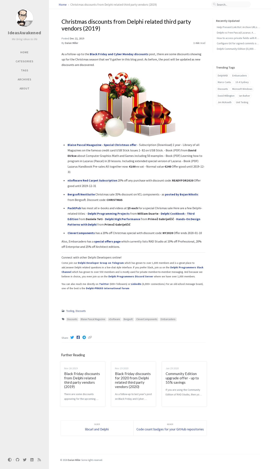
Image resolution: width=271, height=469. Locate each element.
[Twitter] (72, 337)
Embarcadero (168, 319)
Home (63, 4)
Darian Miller (71, 43)
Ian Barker (244, 95)
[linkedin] (32, 460)
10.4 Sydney (242, 82)
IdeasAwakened (24, 33)
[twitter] (24, 460)
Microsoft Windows (242, 89)
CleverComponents (146, 319)
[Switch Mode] (9, 459)
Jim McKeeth (224, 102)
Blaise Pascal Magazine (93, 319)
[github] (17, 460)
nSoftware (114, 319)
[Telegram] (84, 337)
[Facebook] (78, 337)
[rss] (39, 460)
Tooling (70, 311)
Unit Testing (242, 102)
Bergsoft (128, 319)
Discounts (81, 311)
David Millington (226, 95)
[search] (232, 4)
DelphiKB (223, 75)
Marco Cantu (224, 82)
